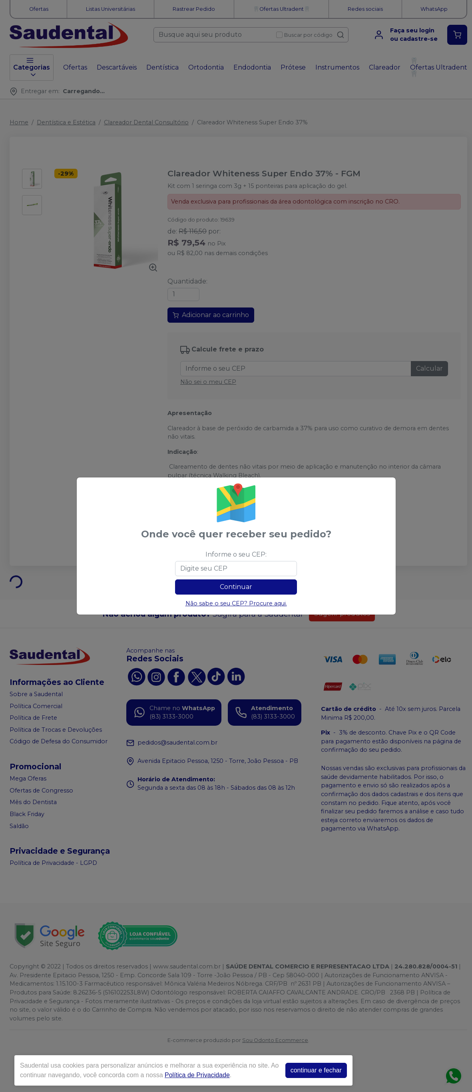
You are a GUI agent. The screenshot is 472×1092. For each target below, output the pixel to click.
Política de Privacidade (197, 1075)
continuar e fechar (316, 1070)
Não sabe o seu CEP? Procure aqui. (236, 603)
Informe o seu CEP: (236, 554)
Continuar (236, 587)
